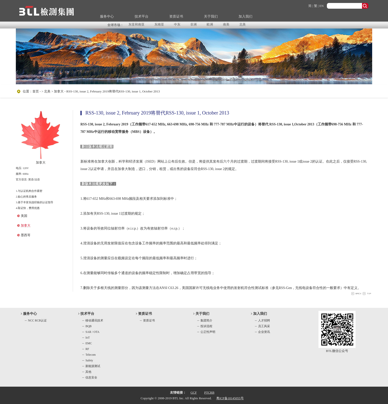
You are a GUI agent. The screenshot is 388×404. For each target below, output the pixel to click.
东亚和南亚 (136, 24)
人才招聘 (264, 320)
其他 (88, 372)
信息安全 (91, 377)
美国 (24, 216)
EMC (88, 343)
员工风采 (264, 326)
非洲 (193, 24)
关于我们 (211, 16)
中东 (177, 24)
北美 (242, 24)
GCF (194, 392)
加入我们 (245, 16)
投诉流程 (206, 326)
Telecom (90, 354)
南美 (226, 24)
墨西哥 (25, 235)
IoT (87, 337)
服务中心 (107, 16)
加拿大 (25, 225)
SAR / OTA (92, 332)
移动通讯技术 (94, 320)
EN (321, 6)
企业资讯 (264, 332)
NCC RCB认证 (37, 320)
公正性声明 (207, 332)
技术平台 (141, 16)
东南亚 (159, 24)
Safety (89, 360)
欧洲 (210, 24)
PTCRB (209, 392)
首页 (35, 91)
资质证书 (176, 16)
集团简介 (206, 320)
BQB (88, 326)
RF (87, 349)
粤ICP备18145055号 (230, 398)
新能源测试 (92, 366)
